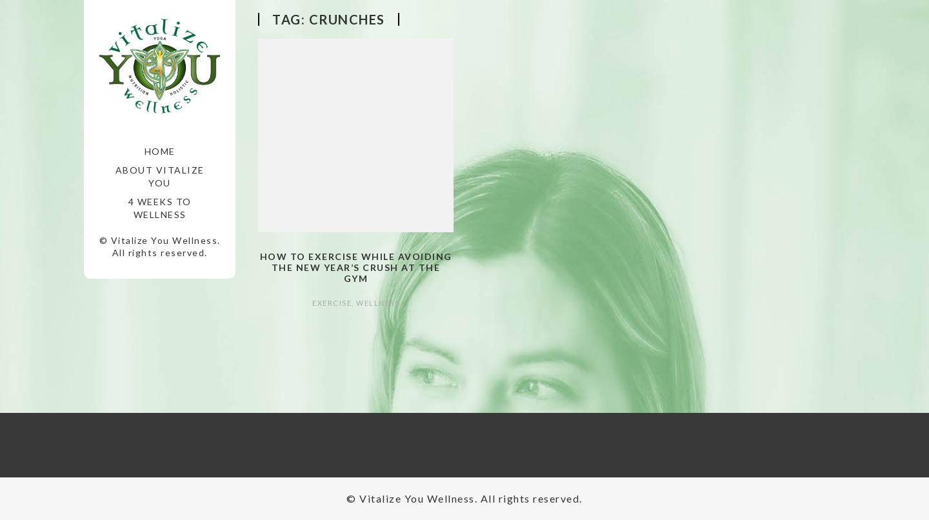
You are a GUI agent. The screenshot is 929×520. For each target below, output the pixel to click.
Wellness (377, 303)
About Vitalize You (160, 176)
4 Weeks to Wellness (160, 208)
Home (160, 151)
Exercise (332, 303)
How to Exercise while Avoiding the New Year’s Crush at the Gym (356, 267)
